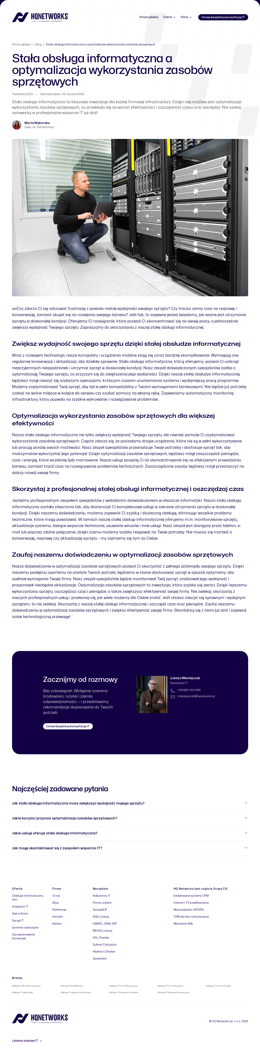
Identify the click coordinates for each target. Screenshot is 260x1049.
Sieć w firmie (20, 913)
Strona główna (148, 17)
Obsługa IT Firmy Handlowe (218, 986)
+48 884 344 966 (189, 690)
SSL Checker (101, 937)
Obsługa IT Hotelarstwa (22, 993)
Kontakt (57, 916)
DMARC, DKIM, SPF (105, 923)
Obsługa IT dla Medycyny (71, 986)
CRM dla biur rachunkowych (191, 916)
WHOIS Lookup (102, 930)
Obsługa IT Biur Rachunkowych (26, 986)
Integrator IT (20, 906)
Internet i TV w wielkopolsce (191, 903)
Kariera (57, 923)
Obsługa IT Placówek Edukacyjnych (173, 993)
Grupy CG (220, 889)
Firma (186, 17)
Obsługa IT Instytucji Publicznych (75, 993)
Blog (39, 44)
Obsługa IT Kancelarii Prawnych (123, 993)
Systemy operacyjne (25, 927)
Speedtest (100, 958)
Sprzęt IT (18, 920)
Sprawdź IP (100, 910)
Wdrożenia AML (183, 923)
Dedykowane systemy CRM (191, 896)
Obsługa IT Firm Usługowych (170, 986)
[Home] (40, 17)
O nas (56, 896)
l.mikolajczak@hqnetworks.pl (196, 696)
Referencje (59, 910)
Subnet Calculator (105, 944)
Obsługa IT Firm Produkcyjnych (123, 986)
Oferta (169, 17)
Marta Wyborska (37, 123)
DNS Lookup (101, 916)
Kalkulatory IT (101, 896)
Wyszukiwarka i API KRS (189, 910)
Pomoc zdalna (102, 903)
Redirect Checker (104, 951)
